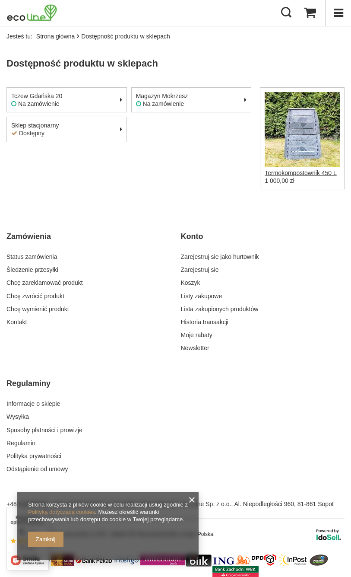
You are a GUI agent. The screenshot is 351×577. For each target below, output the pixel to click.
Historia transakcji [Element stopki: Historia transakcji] (204, 322)
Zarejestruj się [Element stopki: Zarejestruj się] (200, 269)
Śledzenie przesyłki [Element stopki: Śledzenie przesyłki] (32, 269)
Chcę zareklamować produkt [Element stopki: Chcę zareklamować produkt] (44, 282)
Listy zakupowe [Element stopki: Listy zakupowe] (201, 296)
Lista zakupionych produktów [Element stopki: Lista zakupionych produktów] (220, 309)
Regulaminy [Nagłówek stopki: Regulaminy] (28, 383)
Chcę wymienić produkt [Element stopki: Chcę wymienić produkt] (37, 309)
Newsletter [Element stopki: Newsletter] (195, 347)
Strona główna (55, 36)
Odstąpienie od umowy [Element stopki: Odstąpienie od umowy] (37, 468)
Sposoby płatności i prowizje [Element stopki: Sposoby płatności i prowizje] (44, 430)
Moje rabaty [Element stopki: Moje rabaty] (196, 335)
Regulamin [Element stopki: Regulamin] (20, 443)
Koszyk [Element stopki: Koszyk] (190, 282)
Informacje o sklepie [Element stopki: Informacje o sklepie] (33, 403)
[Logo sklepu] (31, 13)
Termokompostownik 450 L (301, 172)
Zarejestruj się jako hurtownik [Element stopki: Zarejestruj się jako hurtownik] (220, 256)
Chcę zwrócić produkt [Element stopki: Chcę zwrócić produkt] (35, 296)
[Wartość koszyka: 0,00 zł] (310, 13)
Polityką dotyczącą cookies (61, 512)
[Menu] (338, 13)
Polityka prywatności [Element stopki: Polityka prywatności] (33, 456)
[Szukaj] (286, 13)
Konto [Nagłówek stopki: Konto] (192, 236)
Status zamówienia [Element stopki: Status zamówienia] (31, 256)
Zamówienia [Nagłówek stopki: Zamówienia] (28, 236)
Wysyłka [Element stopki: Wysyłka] (17, 416)
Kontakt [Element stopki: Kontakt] (16, 322)
